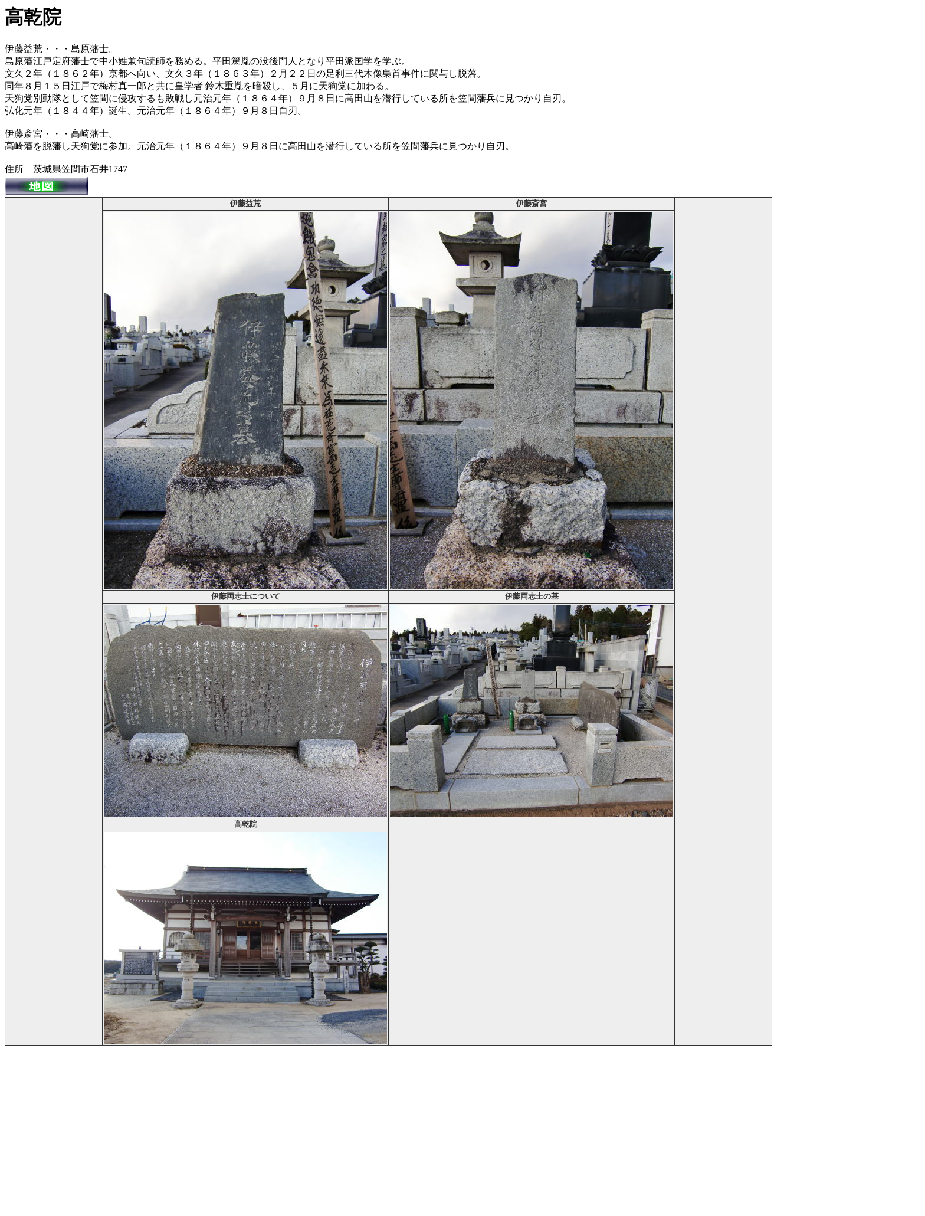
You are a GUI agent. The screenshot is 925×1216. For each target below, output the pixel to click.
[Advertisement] (53, 376)
